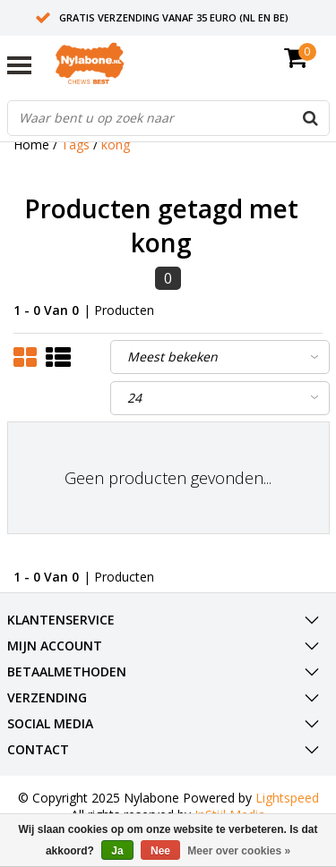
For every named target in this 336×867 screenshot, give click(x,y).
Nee (160, 851)
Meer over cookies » (238, 851)
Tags (75, 144)
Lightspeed (287, 797)
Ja (117, 851)
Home (31, 144)
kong (115, 144)
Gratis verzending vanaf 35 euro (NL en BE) (174, 17)
